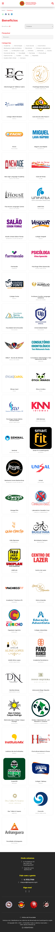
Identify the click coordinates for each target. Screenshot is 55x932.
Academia (40, 452)
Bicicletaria (40, 542)
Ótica (14, 391)
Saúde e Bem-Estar (40, 88)
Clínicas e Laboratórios (41, 512)
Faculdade (14, 148)
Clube (40, 178)
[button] (2, 3)
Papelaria (14, 632)
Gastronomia (14, 542)
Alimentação (40, 602)
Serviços (14, 783)
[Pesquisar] (27, 37)
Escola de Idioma (14, 178)
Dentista (14, 88)
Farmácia (14, 268)
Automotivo (40, 148)
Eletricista (14, 723)
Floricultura (41, 753)
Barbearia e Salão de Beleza (14, 238)
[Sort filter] (39, 26)
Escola (14, 118)
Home (3, 10)
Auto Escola (40, 118)
